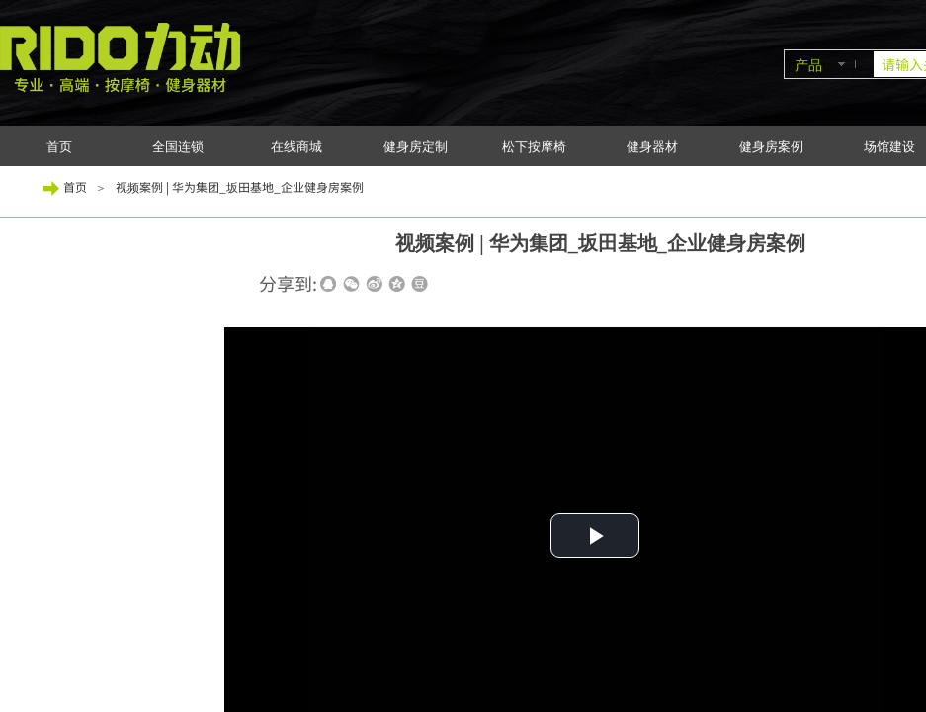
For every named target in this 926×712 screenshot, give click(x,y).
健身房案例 (771, 146)
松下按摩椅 (534, 146)
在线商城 (296, 146)
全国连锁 (178, 146)
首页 (59, 146)
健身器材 (652, 146)
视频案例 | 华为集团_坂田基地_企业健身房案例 (240, 186)
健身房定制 (415, 146)
